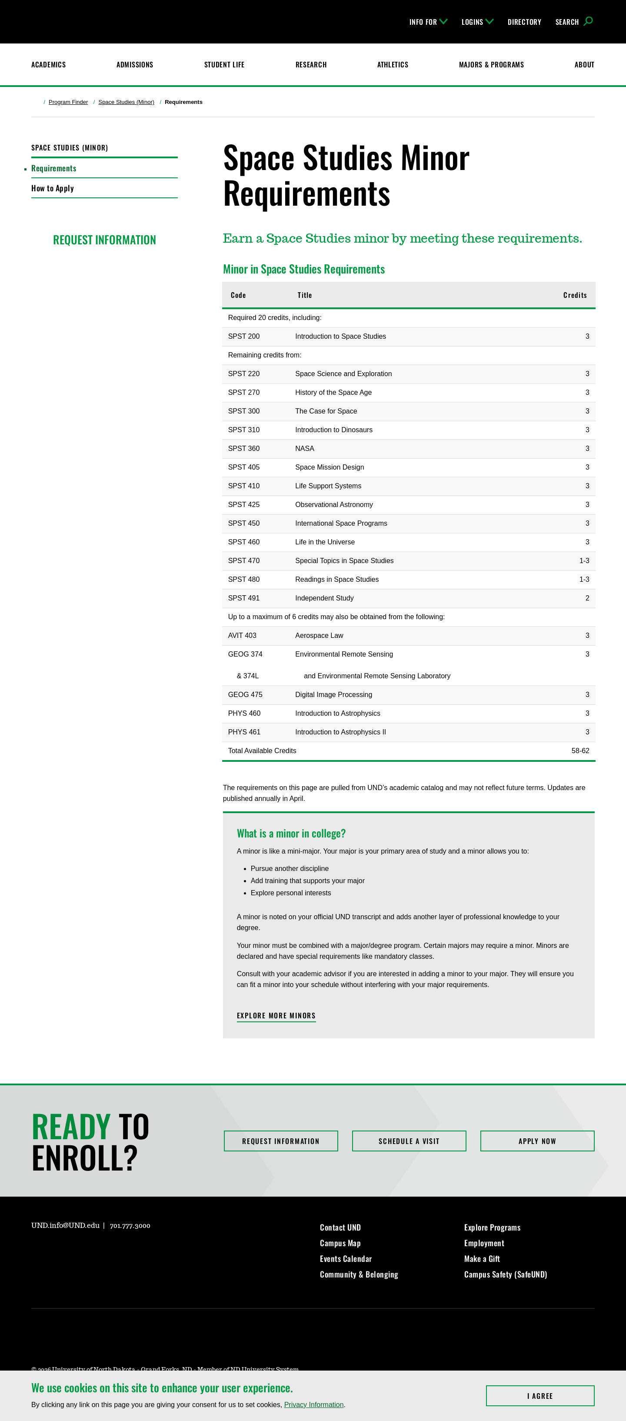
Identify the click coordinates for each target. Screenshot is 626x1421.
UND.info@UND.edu (65, 1225)
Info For (429, 22)
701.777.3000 (130, 1225)
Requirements (53, 167)
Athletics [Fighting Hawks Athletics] (392, 64)
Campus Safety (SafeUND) (505, 1274)
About (585, 64)
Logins (478, 22)
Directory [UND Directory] (524, 22)
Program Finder (68, 102)
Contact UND (340, 1227)
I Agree (561, 1396)
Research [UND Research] (311, 64)
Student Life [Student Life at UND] (224, 64)
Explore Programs (492, 1227)
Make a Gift (482, 1258)
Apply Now (537, 1141)
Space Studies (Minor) (126, 102)
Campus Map (340, 1242)
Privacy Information (314, 1404)
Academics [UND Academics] (48, 64)
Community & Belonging (359, 1274)
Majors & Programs (491, 64)
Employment (484, 1242)
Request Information (281, 1141)
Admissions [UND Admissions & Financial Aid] (135, 64)
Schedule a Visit (409, 1141)
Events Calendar (346, 1258)
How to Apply (52, 187)
